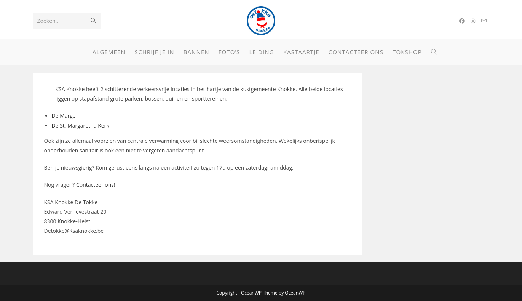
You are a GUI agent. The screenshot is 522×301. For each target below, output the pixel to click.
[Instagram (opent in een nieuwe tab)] (473, 21)
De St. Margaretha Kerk (80, 125)
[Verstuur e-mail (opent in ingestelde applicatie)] (484, 21)
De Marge (64, 115)
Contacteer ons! (95, 184)
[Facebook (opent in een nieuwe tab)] (462, 21)
